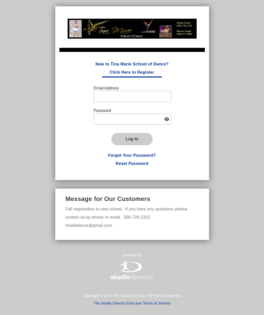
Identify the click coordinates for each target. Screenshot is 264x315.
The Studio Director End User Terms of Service (132, 303)
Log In (132, 139)
